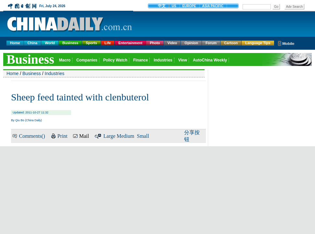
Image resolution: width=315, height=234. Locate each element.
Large (109, 136)
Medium (125, 136)
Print (62, 136)
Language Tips (257, 43)
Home (15, 43)
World (50, 43)
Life (108, 43)
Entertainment (130, 43)
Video (172, 43)
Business (70, 43)
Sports (91, 43)
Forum (211, 43)
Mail (84, 136)
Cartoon (231, 43)
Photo (155, 43)
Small (143, 136)
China (33, 43)
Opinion (191, 43)
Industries (55, 73)
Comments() (32, 136)
